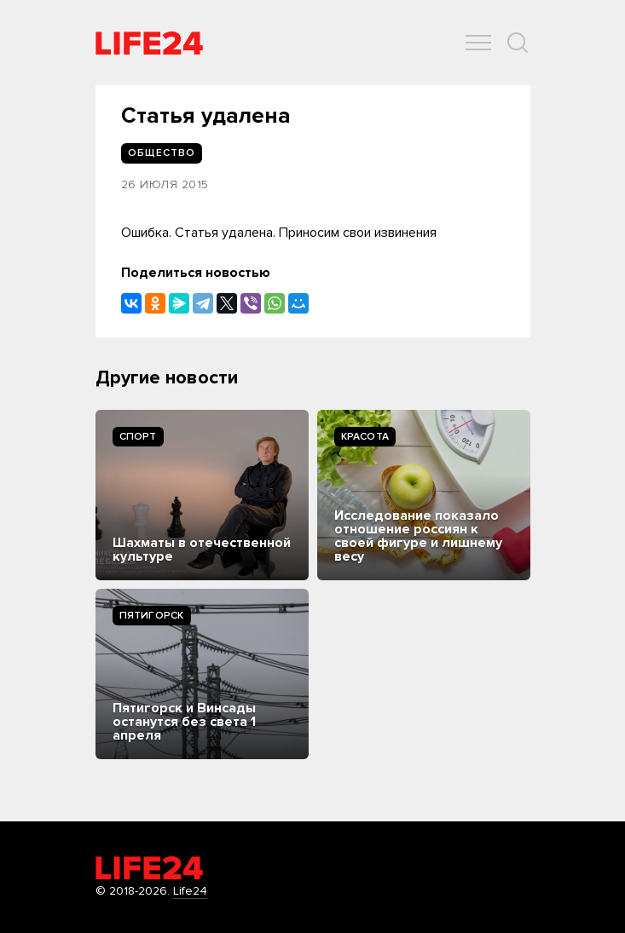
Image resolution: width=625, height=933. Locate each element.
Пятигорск (151, 615)
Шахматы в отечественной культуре (202, 549)
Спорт (138, 436)
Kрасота (365, 436)
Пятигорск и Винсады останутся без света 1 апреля (184, 722)
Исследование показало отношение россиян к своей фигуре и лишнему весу (418, 536)
